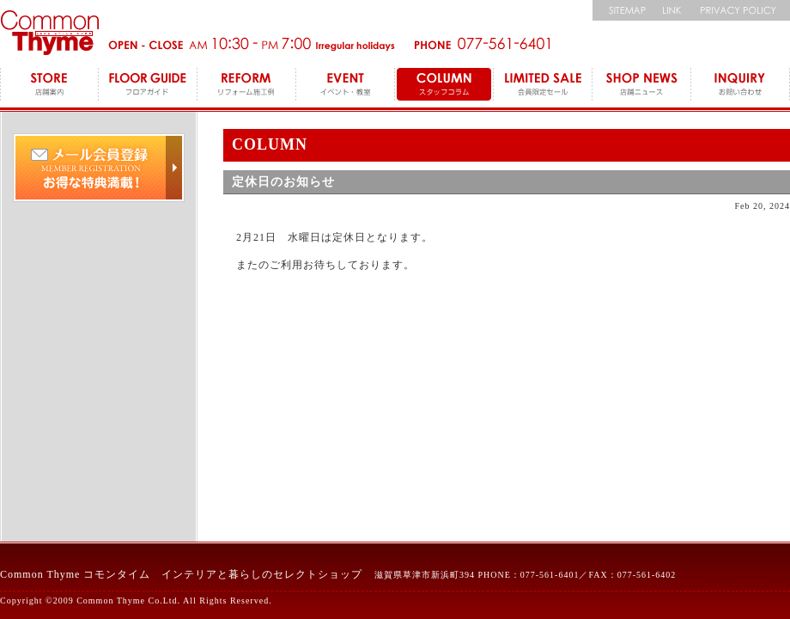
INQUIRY (740, 85)
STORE (49, 85)
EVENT (345, 85)
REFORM (247, 85)
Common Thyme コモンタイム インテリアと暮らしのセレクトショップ (181, 574)
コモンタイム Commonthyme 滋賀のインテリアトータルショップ (49, 32)
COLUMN (444, 85)
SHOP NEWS (641, 85)
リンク (672, 10)
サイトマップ (622, 10)
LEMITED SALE (543, 85)
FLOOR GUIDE (148, 85)
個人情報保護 (740, 10)
